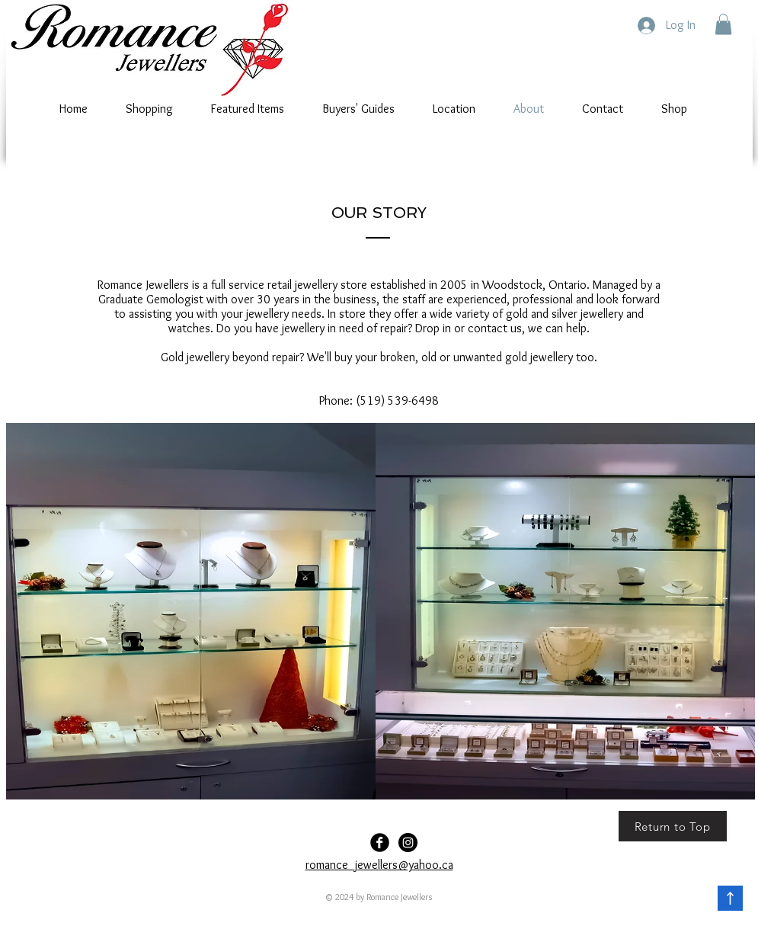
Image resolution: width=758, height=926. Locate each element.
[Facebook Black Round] (379, 842)
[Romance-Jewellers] (407, 842)
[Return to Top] (673, 826)
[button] (723, 24)
